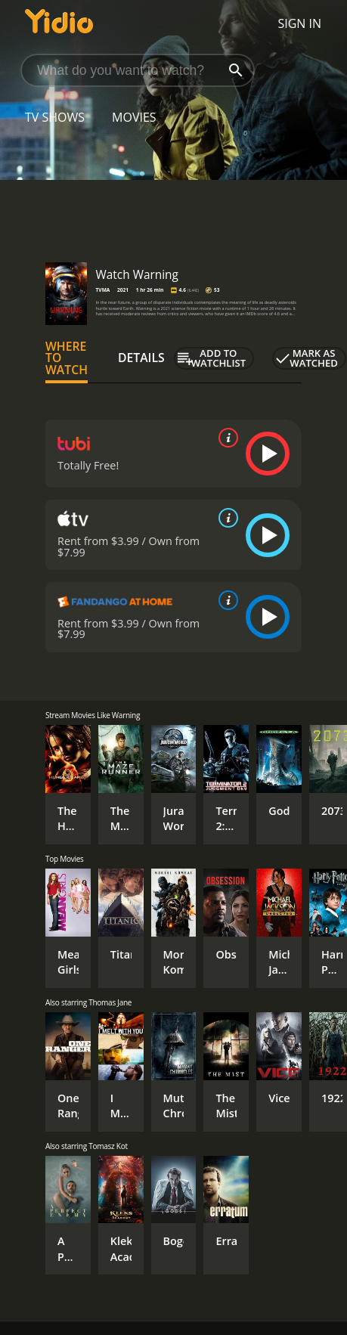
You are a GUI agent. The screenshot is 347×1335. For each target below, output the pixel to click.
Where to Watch (66, 358)
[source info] (225, 438)
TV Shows (55, 117)
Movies (134, 117)
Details (141, 357)
